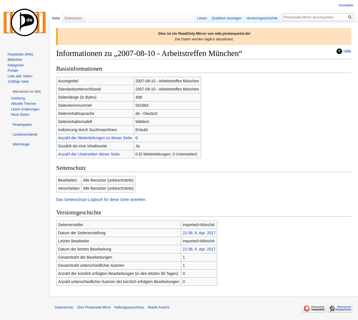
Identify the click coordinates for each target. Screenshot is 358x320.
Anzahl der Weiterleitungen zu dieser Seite (95, 138)
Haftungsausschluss (129, 307)
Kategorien (16, 65)
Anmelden (346, 5)
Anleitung (18, 98)
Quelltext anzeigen (226, 18)
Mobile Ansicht (158, 307)
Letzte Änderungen (25, 109)
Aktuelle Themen (23, 104)
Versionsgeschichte (261, 18)
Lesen (202, 18)
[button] (27, 92)
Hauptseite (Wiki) (20, 54)
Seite (56, 18)
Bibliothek (15, 60)
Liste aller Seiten (20, 76)
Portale (13, 71)
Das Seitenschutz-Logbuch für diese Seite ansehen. (101, 199)
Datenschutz (64, 307)
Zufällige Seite (18, 82)
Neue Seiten (20, 115)
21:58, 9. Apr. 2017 (199, 233)
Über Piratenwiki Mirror (94, 307)
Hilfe (347, 51)
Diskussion (73, 18)
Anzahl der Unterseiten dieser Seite (89, 154)
